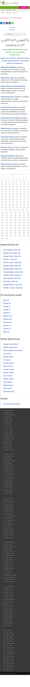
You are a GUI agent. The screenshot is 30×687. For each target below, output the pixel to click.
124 (24, 217)
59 (6, 197)
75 (6, 202)
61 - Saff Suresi (7, 549)
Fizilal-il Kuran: (6, 128)
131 (24, 220)
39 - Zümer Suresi (8, 498)
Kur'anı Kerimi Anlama (11, 404)
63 (20, 197)
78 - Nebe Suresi (8, 588)
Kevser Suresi (8, 369)
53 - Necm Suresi (8, 529)
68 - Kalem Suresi (8, 564)
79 (20, 202)
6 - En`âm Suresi (8, 421)
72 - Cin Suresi (7, 573)
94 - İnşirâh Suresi (8, 623)
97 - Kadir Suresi (8, 632)
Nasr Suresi (7, 376)
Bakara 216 (7, 319)
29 (13, 186)
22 (17, 184)
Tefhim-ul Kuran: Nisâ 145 (13, 288)
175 (2, 238)
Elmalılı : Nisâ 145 (10, 259)
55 (20, 194)
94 (17, 207)
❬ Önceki (11, 27)
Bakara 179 (7, 316)
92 (9, 207)
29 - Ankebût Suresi (8, 474)
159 (24, 230)
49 (28, 191)
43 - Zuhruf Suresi (8, 507)
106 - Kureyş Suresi (8, 652)
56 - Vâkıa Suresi (8, 535)
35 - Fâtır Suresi (7, 487)
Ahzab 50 (6, 303)
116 (19, 215)
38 (17, 189)
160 (28, 230)
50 (2, 194)
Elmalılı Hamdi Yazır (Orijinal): (10, 118)
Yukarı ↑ (27, 673)
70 (17, 199)
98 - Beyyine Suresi (8, 634)
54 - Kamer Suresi (8, 531)
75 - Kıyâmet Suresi (8, 579)
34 (2, 189)
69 (13, 199)
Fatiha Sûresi (8, 357)
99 (6, 209)
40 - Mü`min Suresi (8, 500)
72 (24, 199)
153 (28, 227)
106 (7, 212)
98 (2, 209)
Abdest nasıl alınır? (10, 347)
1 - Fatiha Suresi (7, 410)
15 (20, 181)
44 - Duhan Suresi (8, 509)
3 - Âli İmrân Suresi (8, 414)
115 (15, 215)
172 (19, 235)
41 (28, 189)
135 (11, 222)
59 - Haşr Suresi (7, 544)
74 (2, 202)
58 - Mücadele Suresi (9, 542)
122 (15, 217)
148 (7, 227)
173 (24, 235)
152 (24, 227)
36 (9, 189)
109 (19, 212)
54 (17, 194)
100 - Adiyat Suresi (8, 639)
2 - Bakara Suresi (8, 412)
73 (28, 199)
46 (17, 191)
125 (28, 217)
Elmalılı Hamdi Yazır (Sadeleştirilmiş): (13, 86)
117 (24, 215)
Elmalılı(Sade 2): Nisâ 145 (13, 272)
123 (19, 217)
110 (24, 212)
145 (24, 225)
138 (24, 222)
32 (24, 186)
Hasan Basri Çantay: (7, 137)
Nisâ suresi (8, 12)
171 (15, 235)
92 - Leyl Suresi (7, 619)
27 (6, 186)
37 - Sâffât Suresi (8, 491)
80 (24, 202)
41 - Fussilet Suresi (8, 502)
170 (11, 235)
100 (10, 209)
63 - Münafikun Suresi (9, 553)
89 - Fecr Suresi (7, 612)
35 (6, 189)
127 (7, 220)
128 (11, 220)
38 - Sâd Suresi (7, 493)
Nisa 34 (6, 300)
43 (6, 191)
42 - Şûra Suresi (7, 505)
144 (19, 225)
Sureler (2, 10)
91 (6, 207)
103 (22, 209)
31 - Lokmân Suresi (8, 478)
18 (2, 184)
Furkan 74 (7, 325)
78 (17, 202)
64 (24, 197)
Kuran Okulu (23, 7)
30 (17, 186)
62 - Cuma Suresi (8, 551)
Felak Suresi (8, 385)
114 (11, 215)
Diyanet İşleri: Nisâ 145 (12, 256)
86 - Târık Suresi (7, 606)
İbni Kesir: (4, 147)
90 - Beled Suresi (8, 614)
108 (15, 212)
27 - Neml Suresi (8, 469)
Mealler (14, 10)
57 (28, 194)
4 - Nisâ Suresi (7, 417)
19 (6, 184)
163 (11, 233)
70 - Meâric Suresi (8, 568)
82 (2, 204)
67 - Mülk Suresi (7, 562)
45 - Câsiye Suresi (8, 511)
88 (24, 204)
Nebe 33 (6, 332)
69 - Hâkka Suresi (8, 566)
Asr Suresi (7, 354)
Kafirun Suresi (8, 372)
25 (28, 184)
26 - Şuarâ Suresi (8, 467)
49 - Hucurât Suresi (8, 520)
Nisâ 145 (15, 12)
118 (28, 215)
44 (9, 191)
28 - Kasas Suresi (8, 472)
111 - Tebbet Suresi (8, 663)
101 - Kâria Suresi (8, 641)
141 (7, 225)
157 (15, 230)
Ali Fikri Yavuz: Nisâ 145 (12, 262)
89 (28, 204)
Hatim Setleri (8, 10)
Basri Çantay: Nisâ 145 (12, 278)
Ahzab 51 (6, 306)
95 (20, 207)
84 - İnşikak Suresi (8, 601)
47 (20, 191)
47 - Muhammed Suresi (9, 516)
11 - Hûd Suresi (7, 432)
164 (15, 233)
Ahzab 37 (6, 310)
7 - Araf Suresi (7, 423)
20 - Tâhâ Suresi (7, 454)
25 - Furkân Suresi (8, 465)
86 (17, 204)
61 (13, 197)
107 (11, 212)
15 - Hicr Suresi (7, 441)
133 (2, 222)
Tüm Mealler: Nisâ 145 (11, 250)
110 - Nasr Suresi (8, 660)
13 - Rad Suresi (7, 436)
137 (19, 222)
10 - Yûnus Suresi (8, 430)
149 (11, 227)
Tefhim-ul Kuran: (6, 164)
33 (28, 186)
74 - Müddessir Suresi (9, 577)
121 (11, 217)
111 (28, 212)
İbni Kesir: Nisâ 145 (10, 281)
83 (6, 204)
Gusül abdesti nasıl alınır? (13, 350)
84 (9, 204)
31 (20, 186)
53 (13, 194)
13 (13, 181)
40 (24, 189)
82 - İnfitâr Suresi (8, 597)
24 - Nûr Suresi (7, 463)
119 (2, 217)
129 (15, 220)
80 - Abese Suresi (8, 592)
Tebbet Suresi (8, 379)
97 (28, 207)
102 (18, 209)
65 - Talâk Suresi (7, 557)
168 (2, 235)
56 (24, 194)
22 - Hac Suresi (7, 458)
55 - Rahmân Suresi (8, 533)
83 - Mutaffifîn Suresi (9, 599)
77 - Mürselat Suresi (8, 586)
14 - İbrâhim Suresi (8, 439)
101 (14, 209)
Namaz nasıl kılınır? (10, 344)
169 (7, 235)
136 (15, 222)
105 (2, 212)
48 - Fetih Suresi (7, 518)
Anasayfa (3, 12)
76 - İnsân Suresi (8, 581)
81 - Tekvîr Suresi (8, 595)
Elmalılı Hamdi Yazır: (7, 97)
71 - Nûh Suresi (7, 570)
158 (19, 230)
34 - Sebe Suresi (8, 485)
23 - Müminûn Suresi (9, 461)
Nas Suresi (7, 388)
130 (19, 220)
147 (2, 227)
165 (19, 233)
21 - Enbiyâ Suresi (8, 456)
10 (2, 181)
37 (13, 189)
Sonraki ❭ (12, 29)
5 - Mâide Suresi (7, 419)
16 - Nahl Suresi (7, 443)
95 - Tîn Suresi (7, 625)
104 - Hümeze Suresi (9, 647)
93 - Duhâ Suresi (8, 621)
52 (9, 194)
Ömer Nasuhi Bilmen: (8, 156)
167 (28, 233)
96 (24, 207)
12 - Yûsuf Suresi (8, 434)
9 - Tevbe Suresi (7, 428)
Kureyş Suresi (8, 363)
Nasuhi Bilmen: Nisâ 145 (12, 285)
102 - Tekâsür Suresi (9, 643)
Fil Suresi (6, 360)
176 (7, 238)
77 (13, 202)
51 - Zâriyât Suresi (8, 524)
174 (28, 235)
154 (2, 230)
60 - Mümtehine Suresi (9, 546)
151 (19, 227)
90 (2, 207)
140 (2, 225)
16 (24, 181)
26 (2, 186)
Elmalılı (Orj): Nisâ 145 (11, 253)
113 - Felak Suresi (8, 667)
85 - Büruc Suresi (8, 603)
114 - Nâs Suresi (8, 669)
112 (2, 215)
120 (7, 217)
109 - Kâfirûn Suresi (8, 658)
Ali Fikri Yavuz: (6, 107)
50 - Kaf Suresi (7, 522)
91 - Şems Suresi (8, 617)
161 (2, 233)
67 (6, 199)
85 (13, 204)
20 (9, 184)
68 (9, 199)
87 (20, 204)
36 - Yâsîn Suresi (8, 489)
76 (9, 202)
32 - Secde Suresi (8, 480)
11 (6, 181)
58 (2, 197)
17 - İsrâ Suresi (7, 445)
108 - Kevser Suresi (8, 656)
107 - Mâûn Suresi (8, 654)
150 (15, 227)
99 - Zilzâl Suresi (8, 637)
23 (20, 184)
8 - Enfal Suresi (7, 425)
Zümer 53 (7, 329)
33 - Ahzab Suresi (8, 482)
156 (11, 230)
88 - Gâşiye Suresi (8, 610)
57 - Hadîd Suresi (8, 537)
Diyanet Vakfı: (5, 78)
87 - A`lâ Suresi (7, 608)
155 (7, 230)
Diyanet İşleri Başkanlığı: (9, 67)
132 (28, 220)
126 (2, 220)
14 (17, 181)
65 (28, 197)
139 (28, 222)
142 (11, 225)
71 (20, 199)
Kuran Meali (9, 673)
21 (13, 184)
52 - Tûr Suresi (7, 526)
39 (20, 189)
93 (13, 207)
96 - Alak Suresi (7, 630)
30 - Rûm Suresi (7, 476)
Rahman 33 (7, 322)
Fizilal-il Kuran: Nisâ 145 (12, 275)
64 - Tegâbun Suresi (8, 555)
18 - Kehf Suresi (7, 447)
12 (9, 181)
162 (7, 233)
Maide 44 (6, 313)
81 (28, 202)
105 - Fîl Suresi (7, 650)
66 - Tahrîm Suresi (8, 559)
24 (24, 184)
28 (9, 186)
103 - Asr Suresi (7, 645)
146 (28, 225)
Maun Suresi (8, 366)
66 (2, 199)
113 (7, 215)
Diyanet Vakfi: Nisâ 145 (12, 266)
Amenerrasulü (8, 391)
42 (2, 191)
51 (6, 194)
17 (28, 181)
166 (24, 233)
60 (9, 197)
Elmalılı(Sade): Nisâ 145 (12, 269)
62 (17, 197)
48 (24, 191)
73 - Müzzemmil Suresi (9, 575)
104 (27, 209)
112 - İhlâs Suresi (8, 665)
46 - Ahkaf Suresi (7, 513)
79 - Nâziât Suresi (8, 590)
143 (15, 225)
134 (7, 222)
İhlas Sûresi (7, 382)
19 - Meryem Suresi (8, 449)
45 (13, 191)
